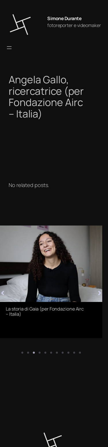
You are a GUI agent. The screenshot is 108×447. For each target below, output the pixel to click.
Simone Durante (64, 18)
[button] (99, 290)
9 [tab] (68, 353)
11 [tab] (80, 353)
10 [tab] (74, 353)
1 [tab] (22, 353)
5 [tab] (45, 353)
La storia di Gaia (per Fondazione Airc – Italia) (45, 311)
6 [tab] (51, 353)
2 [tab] (28, 353)
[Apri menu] (9, 47)
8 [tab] (63, 353)
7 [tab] (57, 353)
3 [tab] (34, 353)
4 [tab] (40, 353)
